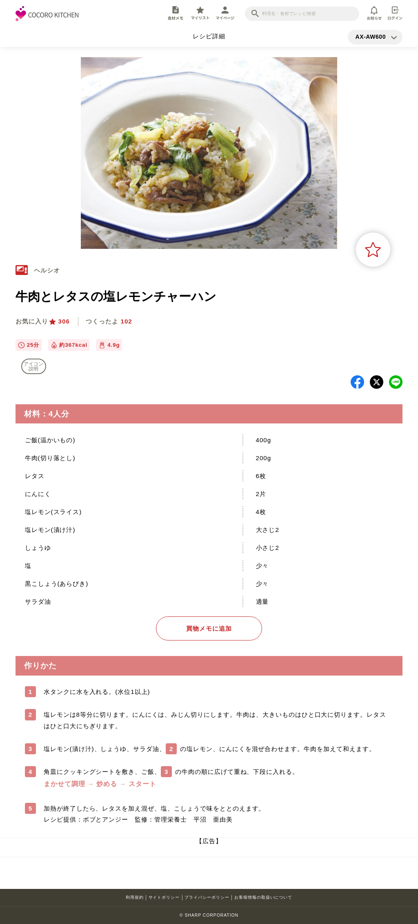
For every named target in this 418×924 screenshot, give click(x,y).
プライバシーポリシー (207, 897)
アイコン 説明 (33, 366)
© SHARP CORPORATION (209, 915)
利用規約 (135, 897)
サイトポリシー (164, 897)
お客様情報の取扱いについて (263, 897)
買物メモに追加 (209, 628)
